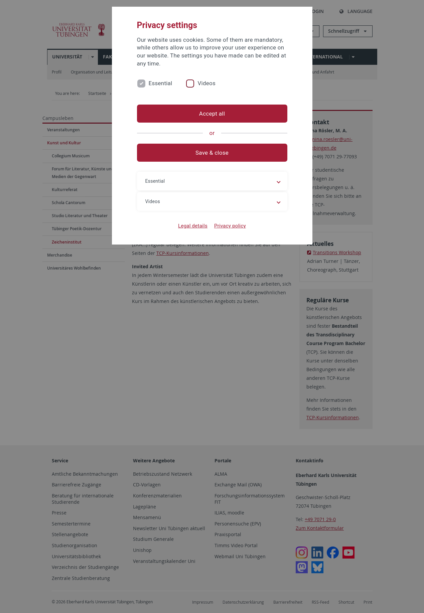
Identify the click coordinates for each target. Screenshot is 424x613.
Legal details (192, 226)
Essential (160, 83)
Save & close (212, 152)
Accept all (212, 113)
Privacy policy (230, 226)
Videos (206, 83)
